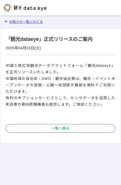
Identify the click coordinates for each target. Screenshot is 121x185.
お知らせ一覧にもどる (24, 22)
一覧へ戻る (60, 128)
